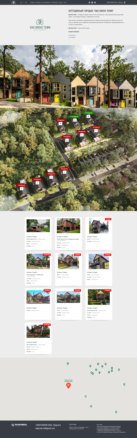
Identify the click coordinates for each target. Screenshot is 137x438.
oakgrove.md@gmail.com (45, 428)
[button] (68, 383)
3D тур (63, 2)
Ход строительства (45, 2)
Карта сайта (99, 424)
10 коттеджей (71, 37)
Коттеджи (31, 2)
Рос (22, 2)
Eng (25, 2)
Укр (20, 2)
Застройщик (53, 2)
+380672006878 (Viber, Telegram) (114, 2)
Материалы (37, 2)
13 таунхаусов (71, 35)
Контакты (59, 2)
